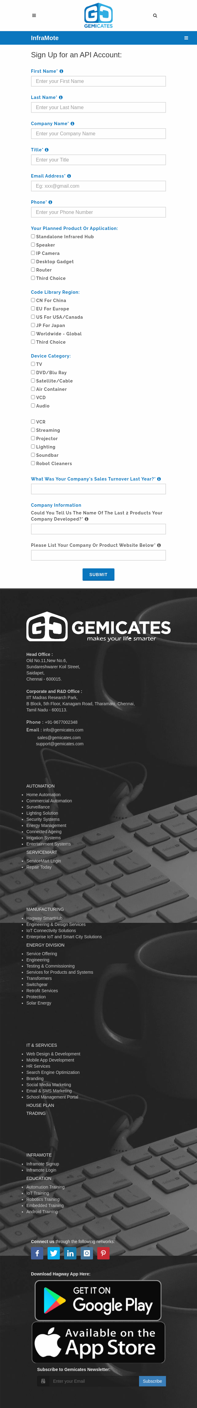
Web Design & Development (53, 1053)
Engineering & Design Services (56, 924)
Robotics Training (43, 1199)
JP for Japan (50, 325)
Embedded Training (45, 1205)
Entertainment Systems (48, 843)
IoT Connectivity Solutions (51, 930)
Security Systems (43, 819)
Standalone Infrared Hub (65, 236)
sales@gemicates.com (59, 737)
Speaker (45, 245)
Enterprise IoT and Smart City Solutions (64, 936)
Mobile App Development (50, 1060)
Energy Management (46, 825)
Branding (35, 1078)
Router (44, 270)
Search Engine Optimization (53, 1072)
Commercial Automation (49, 800)
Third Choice (51, 278)
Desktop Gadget (55, 261)
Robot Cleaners (54, 463)
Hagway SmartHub (44, 918)
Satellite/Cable (54, 381)
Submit (98, 574)
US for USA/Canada (59, 317)
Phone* (41, 202)
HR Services (38, 1066)
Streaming (48, 430)
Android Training (42, 1211)
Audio (43, 405)
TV (39, 364)
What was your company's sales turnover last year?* (96, 479)
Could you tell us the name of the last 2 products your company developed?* (97, 516)
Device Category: (51, 356)
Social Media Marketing (48, 1084)
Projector (47, 438)
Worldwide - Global (59, 333)
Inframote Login (41, 1170)
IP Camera (48, 253)
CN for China (51, 300)
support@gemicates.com (59, 743)
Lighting (46, 446)
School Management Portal (52, 1097)
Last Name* (47, 97)
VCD (41, 397)
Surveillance (38, 806)
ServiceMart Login (43, 860)
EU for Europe (52, 308)
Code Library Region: (55, 292)
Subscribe (152, 1381)
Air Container (51, 389)
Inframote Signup (42, 1163)
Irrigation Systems (43, 837)
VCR (41, 422)
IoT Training (37, 1193)
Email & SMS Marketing (49, 1090)
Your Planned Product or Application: (74, 228)
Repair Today (39, 867)
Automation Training (45, 1187)
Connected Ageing (43, 831)
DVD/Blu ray (51, 372)
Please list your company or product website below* (96, 545)
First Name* (47, 71)
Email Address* (51, 176)
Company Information (56, 505)
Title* (40, 149)
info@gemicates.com (63, 729)
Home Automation (43, 794)
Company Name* (53, 123)
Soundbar (47, 455)
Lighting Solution (42, 813)
